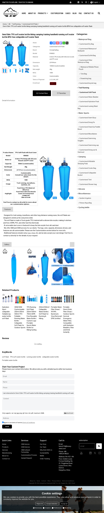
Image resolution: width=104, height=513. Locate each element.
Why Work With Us (46, 450)
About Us (32, 13)
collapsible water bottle (50, 357)
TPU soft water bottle (17, 357)
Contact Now (43, 93)
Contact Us (89, 13)
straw (34, 233)
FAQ (80, 13)
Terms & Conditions (29, 422)
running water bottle (34, 357)
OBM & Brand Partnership (25, 451)
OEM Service (25, 444)
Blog (75, 13)
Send (7, 426)
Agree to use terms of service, (18, 422)
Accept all (64, 504)
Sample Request (27, 460)
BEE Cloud (72, 483)
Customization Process (26, 456)
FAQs (49, 481)
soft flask (5, 357)
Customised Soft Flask (31, 24)
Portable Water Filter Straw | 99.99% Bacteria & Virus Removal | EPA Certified (56, 312)
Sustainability (44, 453)
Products (42, 13)
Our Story (43, 444)
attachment (68, 413)
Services (5, 450)
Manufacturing (7, 453)
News (38, 481)
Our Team (43, 447)
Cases (67, 13)
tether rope (27, 233)
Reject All (40, 504)
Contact (43, 481)
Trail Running (16, 24)
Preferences (57, 508)
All (10, 24)
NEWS (42, 455)
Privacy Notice (56, 481)
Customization (57, 13)
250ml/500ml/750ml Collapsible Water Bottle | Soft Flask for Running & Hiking (44, 312)
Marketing (67, 508)
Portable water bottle (9, 360)
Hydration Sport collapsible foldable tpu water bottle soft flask (6, 312)
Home (24, 13)
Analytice (47, 508)
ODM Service (25, 447)
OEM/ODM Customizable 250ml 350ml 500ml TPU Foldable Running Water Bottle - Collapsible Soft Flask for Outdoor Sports (19, 317)
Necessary (37, 508)
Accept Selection (51, 504)
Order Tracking (45, 458)
